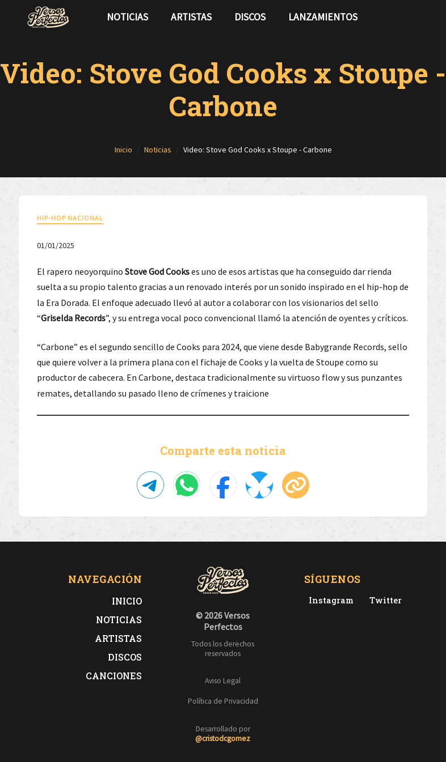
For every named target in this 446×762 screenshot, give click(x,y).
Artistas (191, 17)
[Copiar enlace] (295, 485)
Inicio (127, 601)
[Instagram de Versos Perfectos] (329, 600)
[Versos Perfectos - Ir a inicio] (48, 17)
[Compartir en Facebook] (223, 485)
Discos (250, 17)
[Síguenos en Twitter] (397, 17)
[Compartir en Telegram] (150, 485)
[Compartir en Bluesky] (259, 485)
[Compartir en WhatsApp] (186, 485)
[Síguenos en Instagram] (415, 17)
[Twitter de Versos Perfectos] (383, 600)
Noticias (127, 17)
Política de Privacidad (223, 701)
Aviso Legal (223, 681)
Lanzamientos (322, 17)
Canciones (114, 676)
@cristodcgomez (222, 738)
